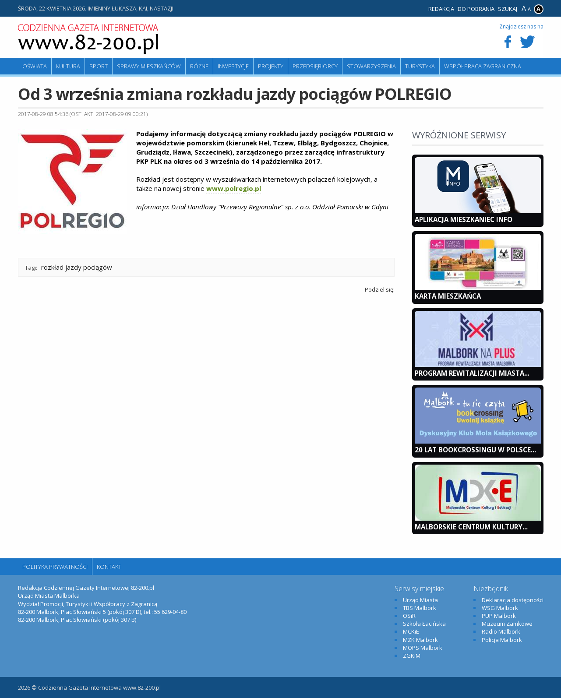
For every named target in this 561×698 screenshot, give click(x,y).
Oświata (34, 66)
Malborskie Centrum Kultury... (471, 526)
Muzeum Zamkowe (507, 623)
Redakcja (441, 9)
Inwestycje (233, 66)
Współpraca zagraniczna (482, 66)
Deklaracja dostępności (512, 600)
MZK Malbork (420, 640)
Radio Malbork (501, 631)
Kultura (68, 66)
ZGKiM (411, 655)
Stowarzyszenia (371, 66)
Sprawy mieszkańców (149, 66)
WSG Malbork (500, 608)
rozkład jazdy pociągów (76, 267)
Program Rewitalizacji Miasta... (472, 373)
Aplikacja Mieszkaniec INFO (463, 219)
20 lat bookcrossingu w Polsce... (475, 449)
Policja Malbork (502, 640)
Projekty (270, 66)
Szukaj (507, 9)
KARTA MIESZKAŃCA (448, 296)
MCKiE (411, 631)
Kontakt (109, 567)
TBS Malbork (419, 608)
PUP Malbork (499, 616)
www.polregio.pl (233, 188)
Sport (98, 66)
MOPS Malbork (422, 648)
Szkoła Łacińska (424, 623)
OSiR (409, 616)
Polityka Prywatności (55, 567)
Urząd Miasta (420, 600)
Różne (199, 66)
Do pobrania (476, 9)
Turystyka (420, 66)
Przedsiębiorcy (315, 66)
